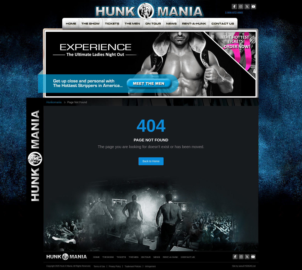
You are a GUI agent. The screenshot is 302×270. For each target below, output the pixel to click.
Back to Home (151, 161)
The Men (132, 23)
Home (71, 23)
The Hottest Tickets (231, 60)
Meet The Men (123, 60)
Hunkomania (54, 102)
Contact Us (222, 23)
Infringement (150, 266)
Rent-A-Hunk (194, 23)
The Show (90, 23)
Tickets (112, 23)
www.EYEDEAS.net (247, 266)
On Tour (153, 23)
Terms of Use (99, 266)
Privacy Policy (115, 266)
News (171, 23)
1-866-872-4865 (234, 12)
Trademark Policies (133, 266)
